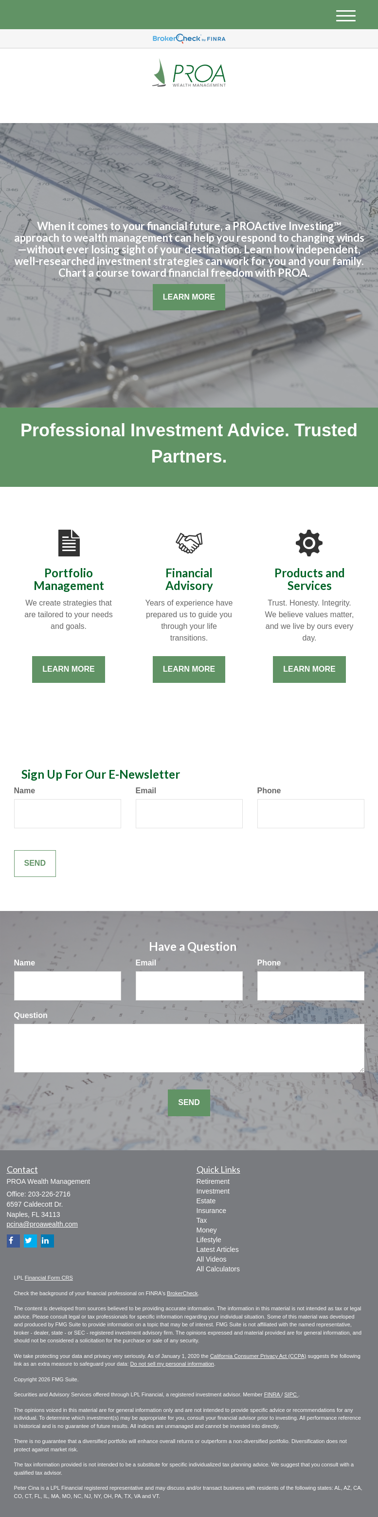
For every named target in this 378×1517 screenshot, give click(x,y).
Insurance (211, 1210)
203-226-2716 (273, 106)
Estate (206, 1201)
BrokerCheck (182, 1293)
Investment (213, 1191)
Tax (202, 1220)
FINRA (272, 1394)
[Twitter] (90, 107)
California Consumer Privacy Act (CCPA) (258, 1356)
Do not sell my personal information (172, 1364)
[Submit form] (35, 863)
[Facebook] (116, 107)
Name (25, 790)
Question (31, 1015)
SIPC (291, 1394)
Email (146, 790)
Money (207, 1230)
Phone (269, 790)
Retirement (213, 1181)
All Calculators (218, 1269)
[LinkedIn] (104, 107)
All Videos (212, 1259)
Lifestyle (209, 1240)
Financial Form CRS (49, 1278)
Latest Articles (218, 1249)
